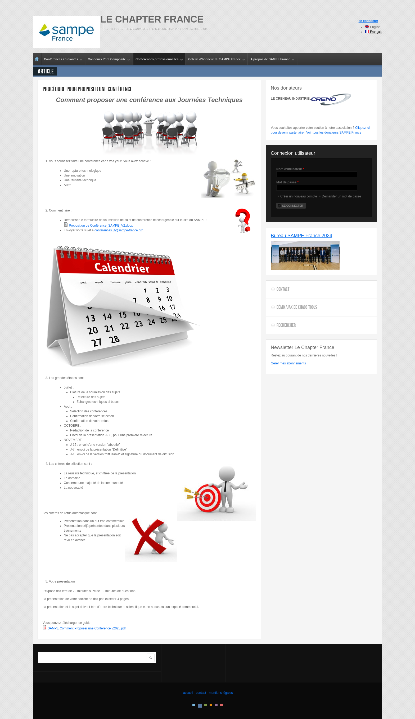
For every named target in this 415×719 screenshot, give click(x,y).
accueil (188, 693)
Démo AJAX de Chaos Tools (297, 307)
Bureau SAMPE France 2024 (301, 235)
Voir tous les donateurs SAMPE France (333, 132)
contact (201, 693)
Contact (283, 289)
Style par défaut (193, 705)
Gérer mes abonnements (288, 363)
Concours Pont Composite (108, 59)
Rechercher (286, 325)
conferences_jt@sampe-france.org (118, 230)
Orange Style (211, 705)
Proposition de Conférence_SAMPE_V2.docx (101, 225)
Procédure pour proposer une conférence (87, 88)
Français (373, 32)
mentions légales (221, 693)
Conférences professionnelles (158, 59)
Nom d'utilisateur (290, 169)
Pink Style (216, 705)
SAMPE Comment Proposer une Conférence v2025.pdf (86, 628)
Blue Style (200, 706)
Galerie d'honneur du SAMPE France (215, 59)
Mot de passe (287, 182)
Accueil (37, 59)
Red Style (221, 705)
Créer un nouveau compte (298, 196)
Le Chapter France (152, 19)
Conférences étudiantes (62, 59)
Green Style (205, 705)
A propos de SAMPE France (271, 59)
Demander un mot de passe (341, 196)
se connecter (368, 21)
